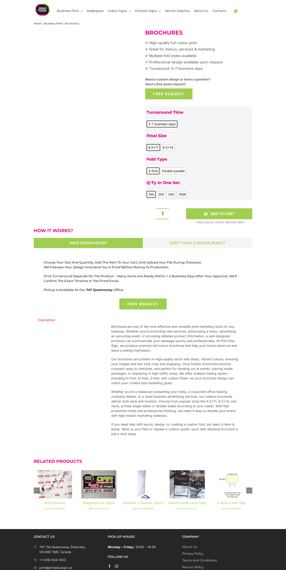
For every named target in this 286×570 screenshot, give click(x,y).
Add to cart (219, 214)
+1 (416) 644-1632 (50, 560)
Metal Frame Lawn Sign (187, 503)
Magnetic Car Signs (98, 503)
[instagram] (116, 566)
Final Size (157, 135)
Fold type (157, 159)
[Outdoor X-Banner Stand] (142, 472)
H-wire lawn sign (231, 503)
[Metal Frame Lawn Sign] (187, 472)
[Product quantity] (162, 213)
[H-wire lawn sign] (231, 472)
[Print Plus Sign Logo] (42, 3)
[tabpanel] (143, 276)
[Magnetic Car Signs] (98, 472)
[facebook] (109, 566)
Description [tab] (46, 320)
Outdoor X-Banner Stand (143, 503)
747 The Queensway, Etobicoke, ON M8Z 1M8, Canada (60, 549)
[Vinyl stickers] (54, 472)
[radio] (162, 124)
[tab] (88, 243)
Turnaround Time (165, 112)
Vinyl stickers (54, 503)
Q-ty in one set (163, 182)
